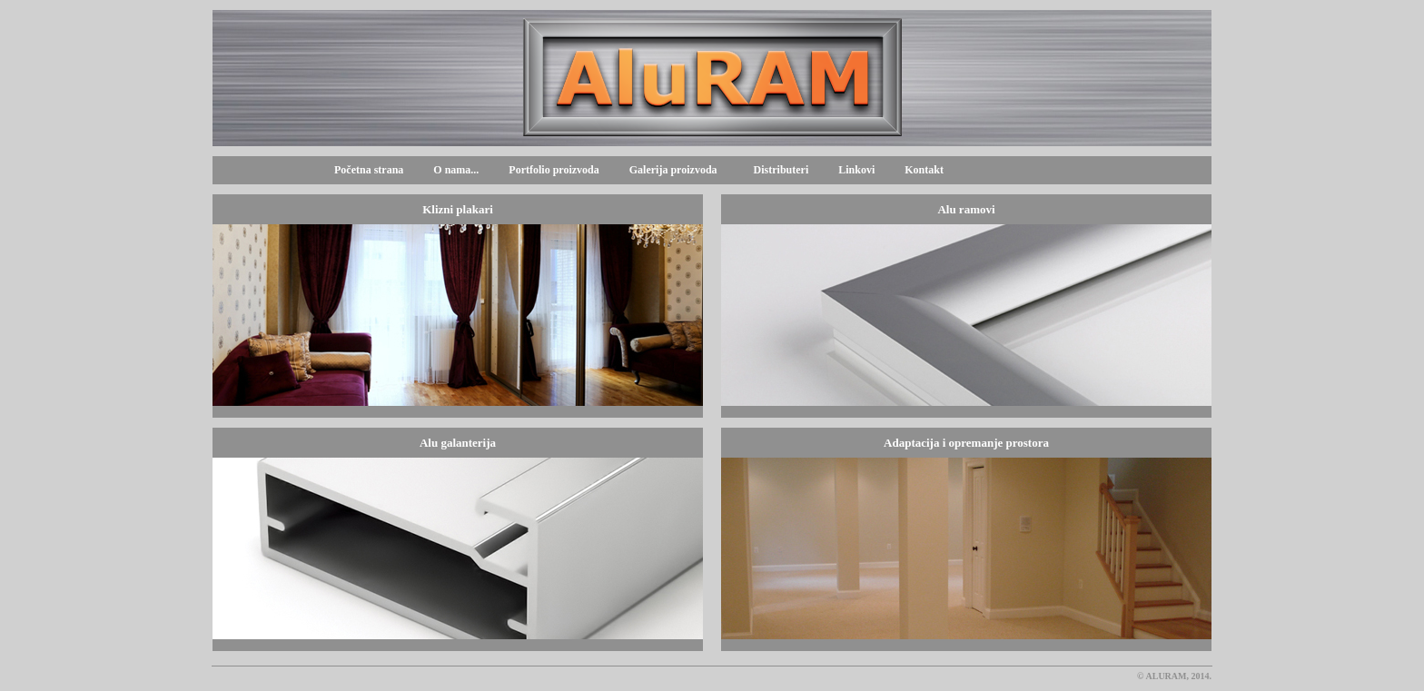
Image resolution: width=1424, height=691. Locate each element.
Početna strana (369, 169)
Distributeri (781, 169)
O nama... (456, 169)
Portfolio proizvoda (553, 169)
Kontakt (924, 169)
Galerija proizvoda (670, 169)
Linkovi (856, 169)
